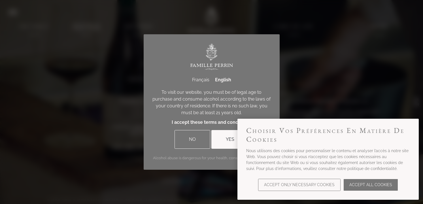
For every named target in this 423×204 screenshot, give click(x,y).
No (192, 139)
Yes (230, 139)
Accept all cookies (370, 184)
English (223, 79)
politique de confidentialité (372, 168)
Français (200, 79)
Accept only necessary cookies (299, 184)
